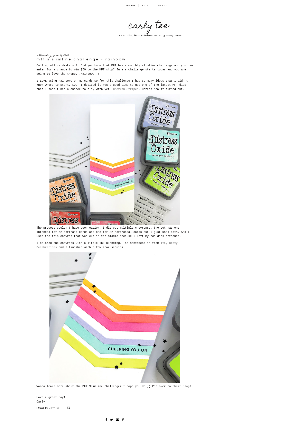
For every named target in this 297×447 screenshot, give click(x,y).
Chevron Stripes (126, 89)
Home (131, 5)
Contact (162, 5)
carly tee (149, 26)
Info (145, 5)
